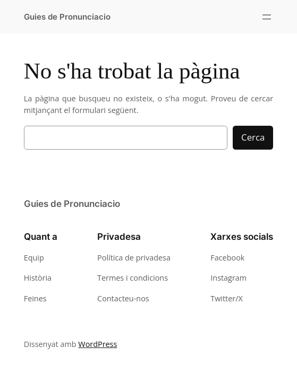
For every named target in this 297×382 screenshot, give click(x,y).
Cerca (253, 137)
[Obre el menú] (266, 17)
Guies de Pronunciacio (67, 17)
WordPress (97, 344)
